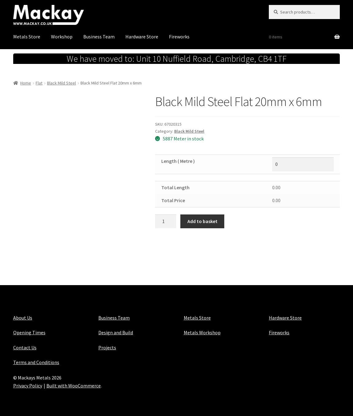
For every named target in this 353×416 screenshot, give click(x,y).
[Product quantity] (165, 221)
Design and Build (115, 332)
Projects (107, 347)
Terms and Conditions (36, 362)
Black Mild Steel (61, 83)
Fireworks (179, 36)
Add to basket (202, 221)
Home (25, 83)
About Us (22, 318)
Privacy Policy (27, 386)
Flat (39, 83)
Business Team (99, 36)
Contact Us (25, 347)
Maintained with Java (35, 393)
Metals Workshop (202, 332)
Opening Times (29, 332)
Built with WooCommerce (73, 386)
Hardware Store (141, 36)
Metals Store (26, 36)
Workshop (62, 36)
